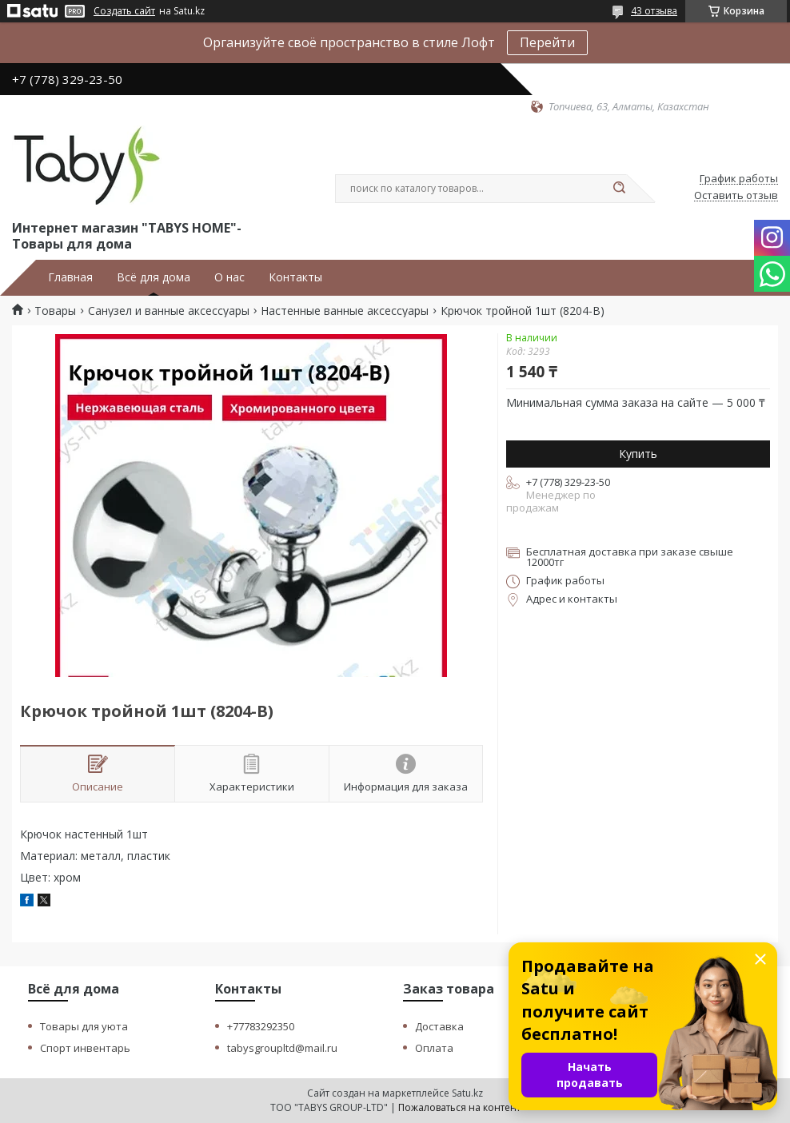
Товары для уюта (84, 1026)
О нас (229, 277)
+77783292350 (260, 1026)
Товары (55, 311)
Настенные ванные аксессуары (345, 311)
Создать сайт (124, 11)
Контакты (295, 277)
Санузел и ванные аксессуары (168, 311)
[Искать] (619, 188)
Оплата (434, 1048)
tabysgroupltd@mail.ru (282, 1048)
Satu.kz (467, 1093)
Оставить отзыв (736, 195)
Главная (70, 277)
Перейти (547, 42)
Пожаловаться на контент (459, 1107)
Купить (638, 453)
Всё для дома (153, 277)
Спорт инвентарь (85, 1048)
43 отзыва (654, 11)
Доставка (439, 1026)
